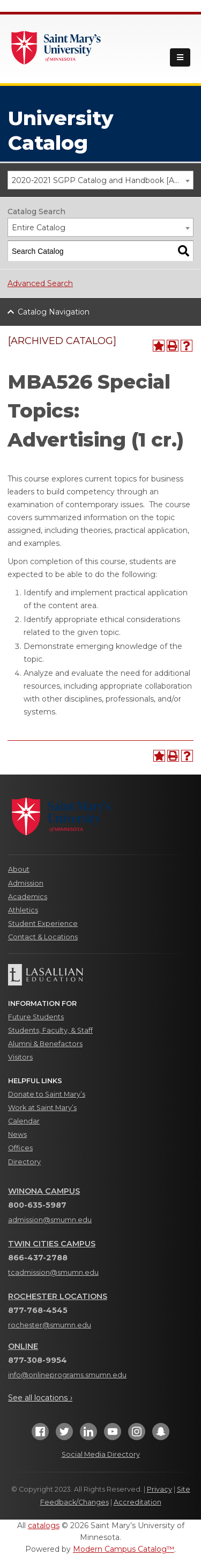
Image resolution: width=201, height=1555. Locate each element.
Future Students (36, 1017)
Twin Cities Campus (51, 1244)
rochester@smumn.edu (49, 1325)
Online (23, 1346)
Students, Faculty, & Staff (50, 1030)
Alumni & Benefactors (45, 1044)
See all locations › (40, 1398)
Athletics (23, 910)
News (17, 1134)
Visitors (20, 1057)
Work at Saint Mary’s (42, 1108)
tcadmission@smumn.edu (53, 1272)
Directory (24, 1162)
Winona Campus (44, 1191)
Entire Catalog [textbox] (38, 227)
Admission (25, 883)
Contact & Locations (43, 937)
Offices (20, 1148)
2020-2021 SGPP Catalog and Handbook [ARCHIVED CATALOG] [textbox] (102, 180)
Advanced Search (40, 283)
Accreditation (137, 1502)
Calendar (24, 1121)
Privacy (159, 1489)
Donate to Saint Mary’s (46, 1094)
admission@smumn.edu (50, 1220)
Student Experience (43, 923)
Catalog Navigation (54, 312)
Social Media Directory (101, 1454)
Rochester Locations (57, 1296)
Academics (27, 897)
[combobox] (100, 180)
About (18, 869)
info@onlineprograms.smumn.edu (67, 1375)
